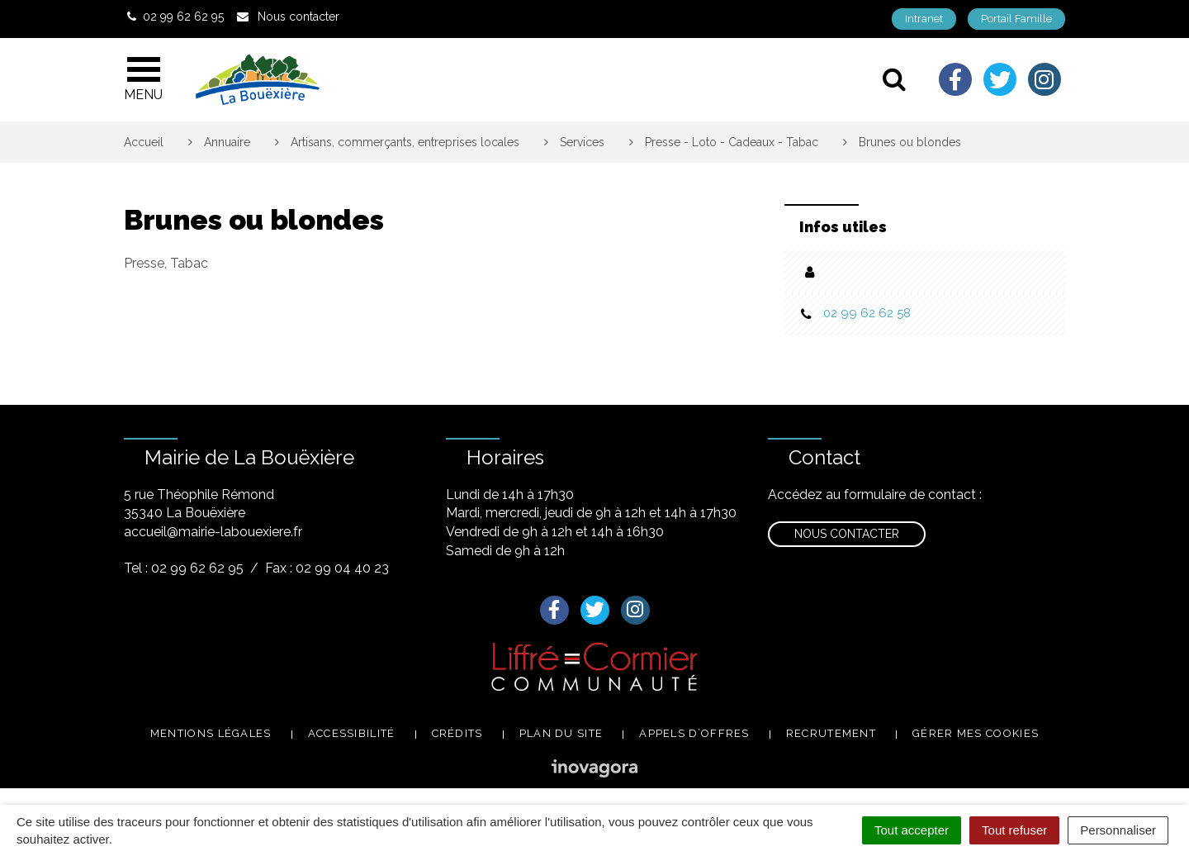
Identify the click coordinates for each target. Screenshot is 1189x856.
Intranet (924, 18)
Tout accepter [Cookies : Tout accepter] (911, 830)
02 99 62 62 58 (867, 313)
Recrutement (831, 733)
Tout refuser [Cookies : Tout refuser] (1014, 830)
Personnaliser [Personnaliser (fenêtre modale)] (1118, 830)
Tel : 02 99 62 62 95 (184, 568)
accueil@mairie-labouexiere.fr (213, 532)
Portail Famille (1016, 18)
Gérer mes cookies (975, 733)
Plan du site (561, 733)
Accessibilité (352, 733)
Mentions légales (211, 733)
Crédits (457, 733)
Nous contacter (846, 533)
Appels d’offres (694, 733)
